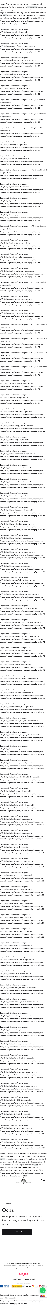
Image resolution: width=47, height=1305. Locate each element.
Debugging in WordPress (34, 15)
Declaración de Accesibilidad (12, 1266)
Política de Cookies (33, 1263)
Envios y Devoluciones (28, 1266)
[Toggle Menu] (3, 1180)
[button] (43, 1290)
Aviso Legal (10, 1263)
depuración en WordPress (22, 1167)
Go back (16, 1232)
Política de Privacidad (21, 1263)
